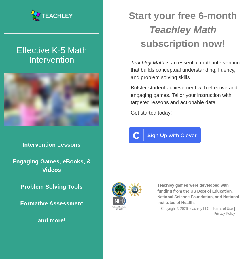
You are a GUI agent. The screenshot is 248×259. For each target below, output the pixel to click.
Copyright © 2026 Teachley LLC (185, 209)
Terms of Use (223, 209)
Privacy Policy (224, 214)
